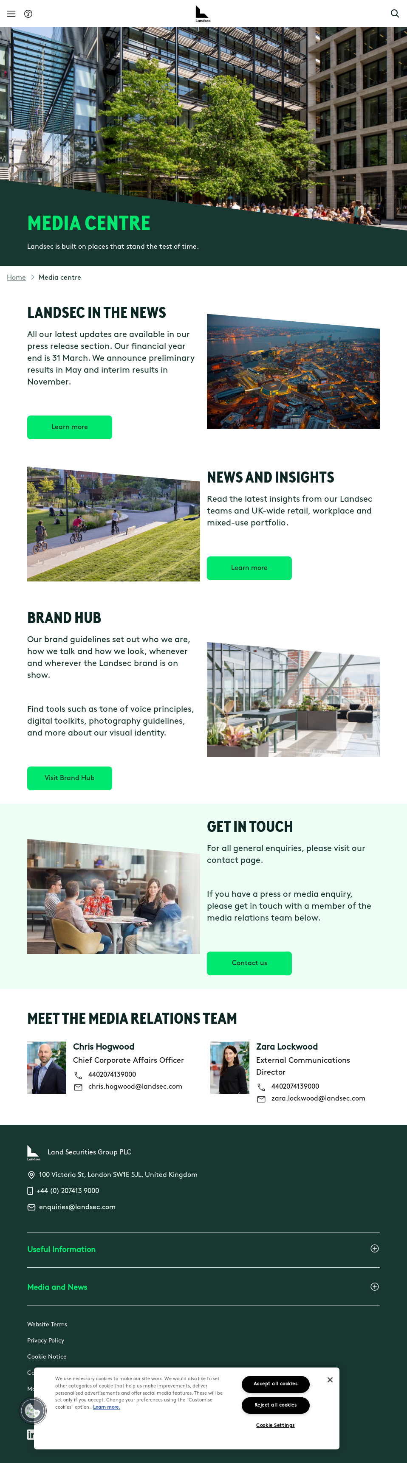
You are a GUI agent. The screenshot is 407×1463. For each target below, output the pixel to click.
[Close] (330, 1379)
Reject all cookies (275, 1405)
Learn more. (106, 1407)
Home (16, 278)
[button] (395, 13)
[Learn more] (69, 427)
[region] (186, 1408)
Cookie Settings (275, 1426)
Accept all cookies (276, 1384)
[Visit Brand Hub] (69, 778)
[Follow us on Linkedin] (32, 1436)
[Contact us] (249, 963)
